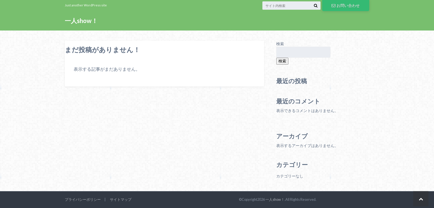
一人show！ (81, 20)
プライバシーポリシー (83, 199)
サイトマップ (120, 199)
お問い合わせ (346, 5)
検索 (280, 43)
